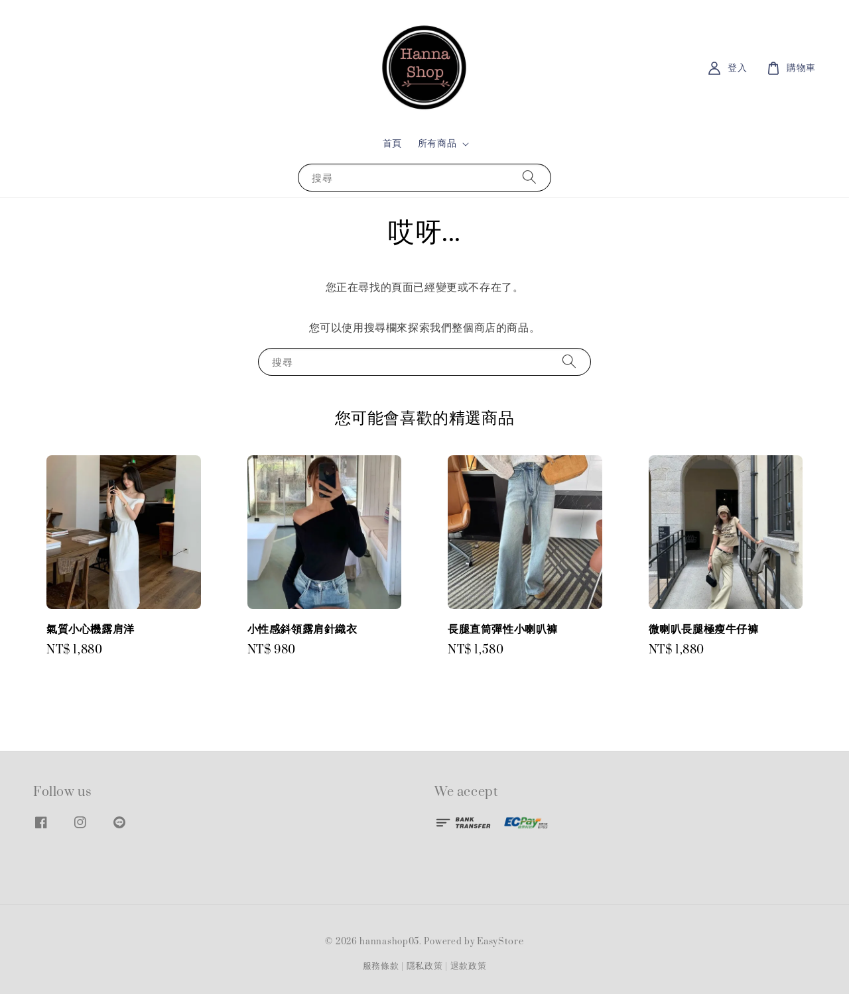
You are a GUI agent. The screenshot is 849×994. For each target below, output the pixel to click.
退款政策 (468, 966)
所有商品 (437, 144)
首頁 (392, 143)
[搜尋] (529, 177)
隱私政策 (425, 966)
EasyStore (500, 942)
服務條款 (381, 966)
